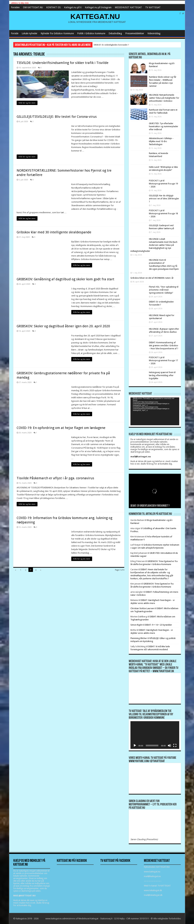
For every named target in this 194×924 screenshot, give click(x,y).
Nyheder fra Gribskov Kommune (57, 33)
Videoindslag (153, 33)
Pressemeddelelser (134, 33)
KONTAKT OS (53, 7)
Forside (14, 33)
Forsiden (15, 7)
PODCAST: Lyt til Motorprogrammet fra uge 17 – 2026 (163, 360)
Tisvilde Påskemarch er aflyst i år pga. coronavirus (55, 478)
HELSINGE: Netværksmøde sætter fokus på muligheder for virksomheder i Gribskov (164, 98)
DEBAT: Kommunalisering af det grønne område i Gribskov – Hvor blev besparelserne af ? (163, 345)
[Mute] (169, 745)
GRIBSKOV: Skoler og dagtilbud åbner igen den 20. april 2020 (63, 326)
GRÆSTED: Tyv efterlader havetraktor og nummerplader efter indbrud (163, 126)
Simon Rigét (136, 625)
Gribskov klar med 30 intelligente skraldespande (54, 232)
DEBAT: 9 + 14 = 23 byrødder (158, 625)
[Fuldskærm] (175, 745)
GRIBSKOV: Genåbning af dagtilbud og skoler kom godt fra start (65, 279)
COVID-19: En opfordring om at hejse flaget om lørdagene (61, 428)
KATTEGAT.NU (95, 16)
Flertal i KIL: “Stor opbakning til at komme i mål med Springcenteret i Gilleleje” (163, 290)
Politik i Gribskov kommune (91, 33)
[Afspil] (135, 745)
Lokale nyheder (29, 33)
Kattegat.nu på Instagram (98, 7)
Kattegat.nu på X (73, 7)
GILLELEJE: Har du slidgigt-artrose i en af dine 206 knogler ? (164, 198)
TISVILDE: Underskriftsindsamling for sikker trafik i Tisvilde (62, 63)
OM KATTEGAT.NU (33, 7)
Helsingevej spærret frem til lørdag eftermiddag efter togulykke (162, 375)
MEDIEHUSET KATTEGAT (128, 7)
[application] (154, 411)
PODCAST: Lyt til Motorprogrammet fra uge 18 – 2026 (163, 213)
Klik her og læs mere (27, 103)
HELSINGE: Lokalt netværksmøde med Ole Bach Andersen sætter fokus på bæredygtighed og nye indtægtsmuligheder (153, 245)
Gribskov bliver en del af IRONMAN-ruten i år (152, 278)
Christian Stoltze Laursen (142, 608)
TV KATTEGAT (153, 7)
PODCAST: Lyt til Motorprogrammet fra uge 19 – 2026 (163, 183)
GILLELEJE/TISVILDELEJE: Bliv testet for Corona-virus (57, 117)
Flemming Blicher (138, 638)
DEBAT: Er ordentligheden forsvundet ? (111, 44)
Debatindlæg (115, 33)
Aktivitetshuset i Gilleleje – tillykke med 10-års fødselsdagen (161, 141)
